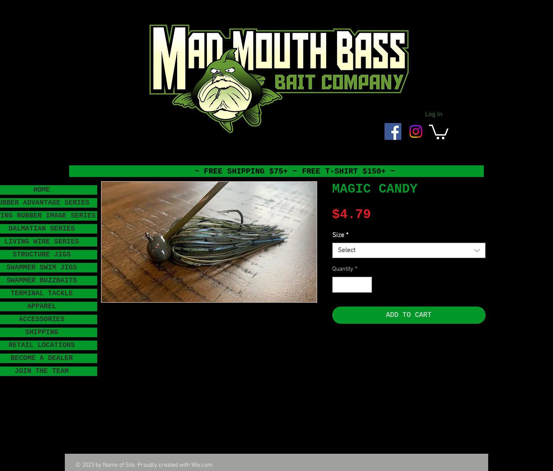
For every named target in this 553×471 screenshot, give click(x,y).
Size (340, 235)
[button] (438, 131)
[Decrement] (339, 284)
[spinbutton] (352, 284)
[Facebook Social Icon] (393, 131)
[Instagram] (415, 131)
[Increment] (365, 284)
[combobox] (409, 250)
